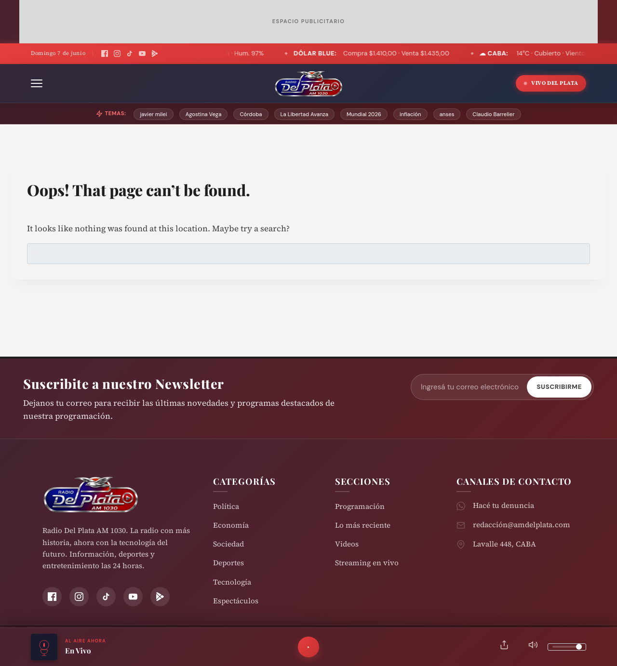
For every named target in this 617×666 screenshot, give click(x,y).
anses (447, 114)
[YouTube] (142, 53)
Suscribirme (559, 387)
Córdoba (251, 114)
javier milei (153, 114)
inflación (410, 114)
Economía (231, 525)
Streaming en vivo (367, 563)
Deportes (228, 563)
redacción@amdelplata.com (521, 524)
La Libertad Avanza (305, 114)
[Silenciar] (533, 647)
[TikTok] (129, 53)
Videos (347, 544)
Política (226, 506)
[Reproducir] (308, 647)
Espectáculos (235, 601)
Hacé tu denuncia (503, 505)
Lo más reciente (362, 525)
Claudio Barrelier (493, 114)
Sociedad (228, 544)
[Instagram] (117, 53)
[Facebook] (104, 53)
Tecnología (232, 582)
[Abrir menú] (36, 83)
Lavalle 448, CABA (504, 544)
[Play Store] (154, 53)
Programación (360, 506)
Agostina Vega (204, 114)
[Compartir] (504, 647)
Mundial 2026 (364, 114)
